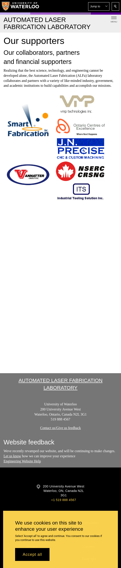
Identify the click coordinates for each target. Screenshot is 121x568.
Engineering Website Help (22, 461)
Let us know (12, 456)
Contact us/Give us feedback (60, 428)
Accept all (32, 554)
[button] (98, 6)
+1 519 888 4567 (63, 500)
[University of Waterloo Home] (21, 6)
